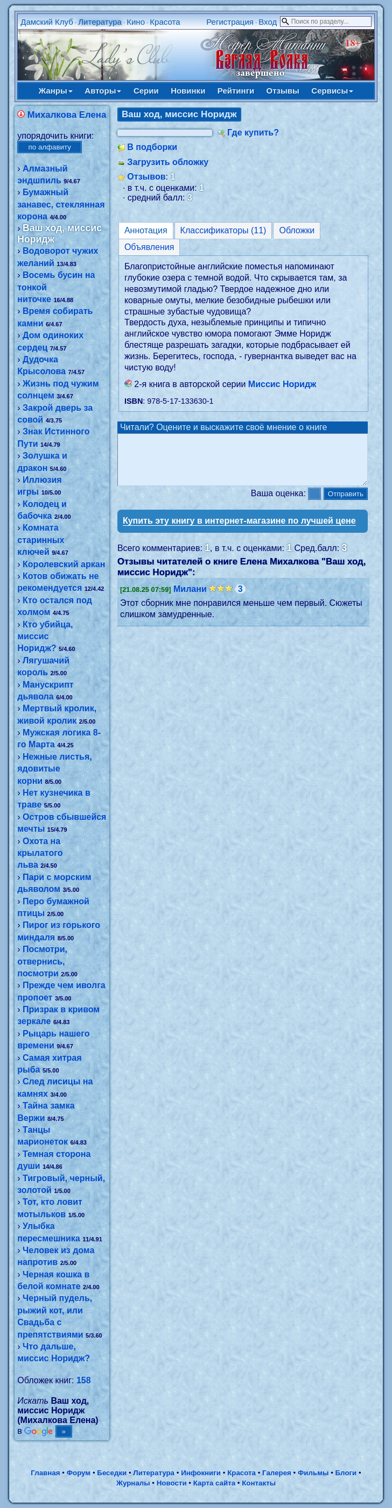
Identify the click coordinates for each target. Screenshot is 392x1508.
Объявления (149, 247)
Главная (45, 1473)
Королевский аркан (64, 564)
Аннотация (145, 230)
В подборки (152, 147)
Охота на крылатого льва (39, 853)
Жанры (56, 90)
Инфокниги (201, 1473)
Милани (190, 598)
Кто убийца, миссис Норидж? (45, 636)
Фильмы (313, 1473)
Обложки (296, 230)
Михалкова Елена (67, 115)
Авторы (103, 90)
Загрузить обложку (167, 162)
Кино (136, 21)
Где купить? (253, 132)
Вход (267, 21)
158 (83, 1380)
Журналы (133, 1483)
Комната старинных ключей (40, 539)
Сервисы (332, 90)
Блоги (346, 1473)
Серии (146, 90)
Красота (165, 21)
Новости (172, 1483)
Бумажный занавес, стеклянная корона (60, 204)
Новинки (188, 90)
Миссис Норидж (282, 384)
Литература (100, 21)
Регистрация (230, 21)
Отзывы (283, 90)
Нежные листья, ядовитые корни (54, 768)
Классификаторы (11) (223, 230)
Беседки (112, 1473)
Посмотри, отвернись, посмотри (42, 961)
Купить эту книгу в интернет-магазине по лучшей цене (239, 530)
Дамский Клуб (46, 21)
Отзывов (146, 176)
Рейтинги (236, 90)
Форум (79, 1473)
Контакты (259, 1483)
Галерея (276, 1473)
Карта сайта (214, 1483)
